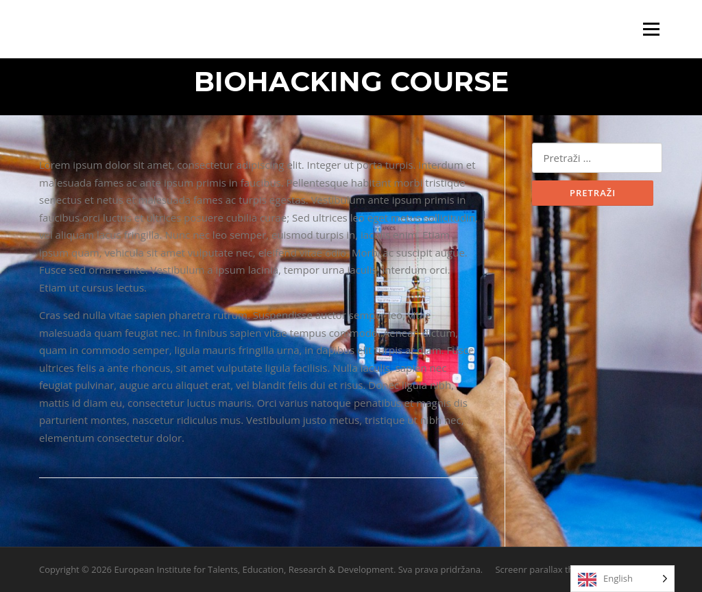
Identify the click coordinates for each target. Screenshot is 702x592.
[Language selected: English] (622, 578)
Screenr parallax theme (543, 569)
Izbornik (651, 29)
